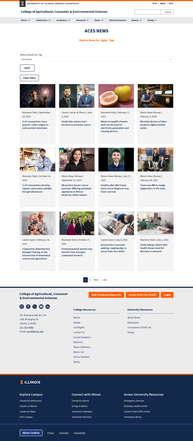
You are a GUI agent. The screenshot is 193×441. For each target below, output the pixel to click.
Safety (76, 362)
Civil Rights (79, 327)
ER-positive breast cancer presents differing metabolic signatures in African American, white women (77, 190)
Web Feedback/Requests (106, 295)
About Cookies (31, 433)
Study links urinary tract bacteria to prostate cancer (76, 123)
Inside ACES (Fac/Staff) (142, 295)
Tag (111, 40)
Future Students (81, 357)
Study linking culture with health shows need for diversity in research (153, 248)
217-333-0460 (26, 327)
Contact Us (79, 332)
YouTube (41, 307)
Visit (154, 3)
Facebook (28, 307)
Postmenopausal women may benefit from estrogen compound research (77, 252)
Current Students (82, 337)
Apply (162, 3)
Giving (130, 332)
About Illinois (133, 317)
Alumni (76, 317)
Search (168, 12)
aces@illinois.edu (35, 331)
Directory (78, 342)
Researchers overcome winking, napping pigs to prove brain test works (114, 248)
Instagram (22, 307)
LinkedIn (48, 307)
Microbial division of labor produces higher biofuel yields (153, 125)
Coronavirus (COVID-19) (139, 327)
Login (167, 295)
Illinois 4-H (78, 352)
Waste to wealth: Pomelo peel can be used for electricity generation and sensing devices (115, 126)
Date (104, 40)
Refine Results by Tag (31, 54)
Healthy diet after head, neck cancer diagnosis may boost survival (115, 188)
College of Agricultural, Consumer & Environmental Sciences (64, 12)
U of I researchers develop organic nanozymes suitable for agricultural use (37, 188)
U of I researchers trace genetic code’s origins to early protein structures (35, 125)
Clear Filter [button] (29, 78)
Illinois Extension (117, 20)
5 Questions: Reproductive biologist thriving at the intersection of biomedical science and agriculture (36, 253)
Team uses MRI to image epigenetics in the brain (152, 187)
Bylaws (76, 322)
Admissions (133, 322)
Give (171, 3)
